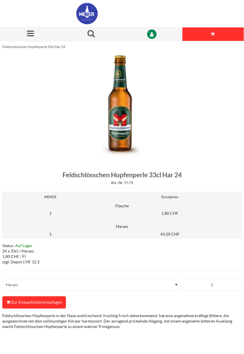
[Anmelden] (152, 34)
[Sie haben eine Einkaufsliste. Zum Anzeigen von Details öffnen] (213, 34)
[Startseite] (103, 13)
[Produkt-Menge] (212, 285)
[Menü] (30, 34)
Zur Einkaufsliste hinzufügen (34, 302)
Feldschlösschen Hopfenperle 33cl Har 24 (33, 47)
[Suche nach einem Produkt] (91, 34)
